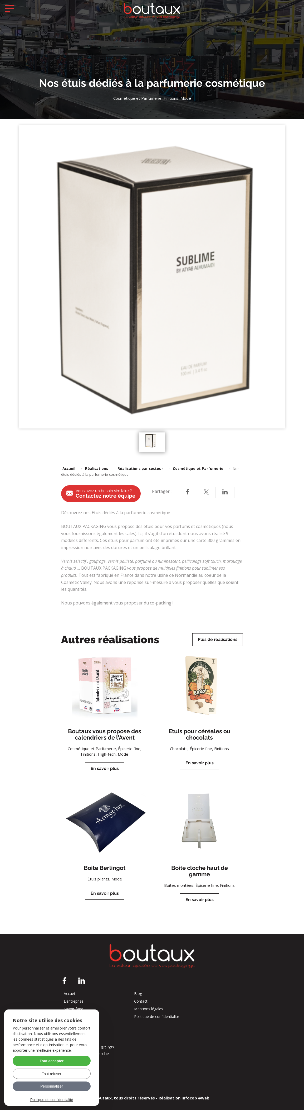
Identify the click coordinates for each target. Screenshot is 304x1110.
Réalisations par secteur (140, 468)
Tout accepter (52, 1061)
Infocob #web (195, 1098)
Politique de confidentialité (156, 1016)
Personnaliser (51, 1086)
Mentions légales (148, 1009)
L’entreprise (74, 1001)
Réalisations (96, 468)
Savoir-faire (73, 1009)
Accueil (68, 468)
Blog (138, 993)
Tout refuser (51, 1074)
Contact (141, 1001)
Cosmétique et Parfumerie (198, 468)
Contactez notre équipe (100, 493)
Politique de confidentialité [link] (51, 1100)
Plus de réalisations (217, 639)
